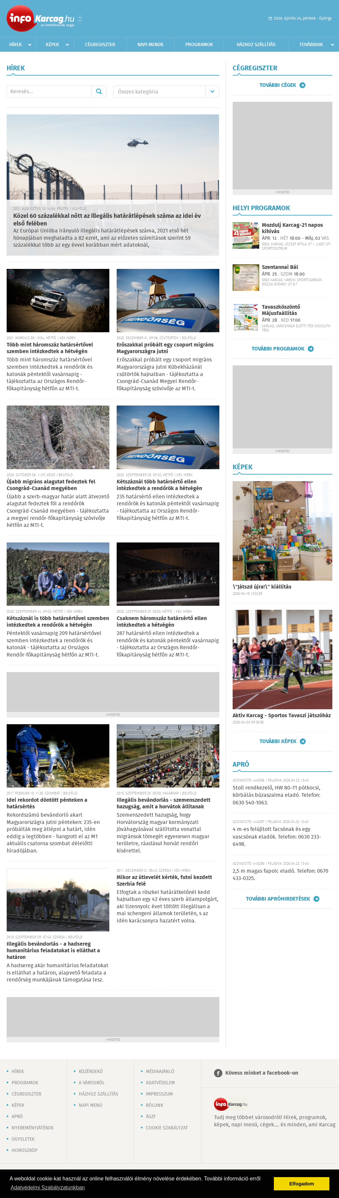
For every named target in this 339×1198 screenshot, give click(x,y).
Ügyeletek (23, 1139)
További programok (278, 349)
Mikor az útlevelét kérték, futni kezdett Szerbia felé (164, 880)
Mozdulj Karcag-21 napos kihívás (292, 228)
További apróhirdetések (278, 899)
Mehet (98, 91)
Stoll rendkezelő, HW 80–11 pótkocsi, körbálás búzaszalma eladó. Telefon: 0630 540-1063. (276, 795)
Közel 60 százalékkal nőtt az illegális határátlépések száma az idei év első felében (107, 220)
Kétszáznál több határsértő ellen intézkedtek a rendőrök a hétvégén (159, 485)
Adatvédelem (160, 1083)
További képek (278, 741)
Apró (17, 1116)
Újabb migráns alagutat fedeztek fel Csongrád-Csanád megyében (51, 485)
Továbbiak (311, 44)
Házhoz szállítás (256, 44)
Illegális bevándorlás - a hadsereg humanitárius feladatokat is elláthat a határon (53, 951)
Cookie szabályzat (167, 1128)
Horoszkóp (25, 1150)
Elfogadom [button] (301, 1183)
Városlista (79, 19)
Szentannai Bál (280, 267)
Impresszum (159, 1094)
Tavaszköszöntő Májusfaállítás (281, 310)
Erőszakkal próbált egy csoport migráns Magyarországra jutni (165, 348)
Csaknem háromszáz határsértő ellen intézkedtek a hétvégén (162, 621)
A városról (92, 1083)
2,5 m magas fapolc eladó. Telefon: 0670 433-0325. (280, 875)
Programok (199, 44)
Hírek (15, 44)
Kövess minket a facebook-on (261, 1073)
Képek (52, 44)
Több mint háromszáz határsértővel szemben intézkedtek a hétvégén (50, 348)
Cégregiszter (100, 44)
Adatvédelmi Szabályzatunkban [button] (48, 1187)
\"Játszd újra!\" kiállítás (262, 587)
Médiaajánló (160, 1071)
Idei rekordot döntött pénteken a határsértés (47, 803)
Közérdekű (91, 1071)
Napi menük (151, 44)
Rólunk (154, 1105)
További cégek (278, 85)
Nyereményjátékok (33, 1128)
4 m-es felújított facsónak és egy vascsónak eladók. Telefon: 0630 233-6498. (277, 837)
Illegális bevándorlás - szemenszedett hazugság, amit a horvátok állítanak (163, 803)
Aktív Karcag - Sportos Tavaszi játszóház (282, 716)
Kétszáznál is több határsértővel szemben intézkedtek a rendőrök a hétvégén (58, 621)
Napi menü (90, 1105)
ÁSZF (151, 1116)
